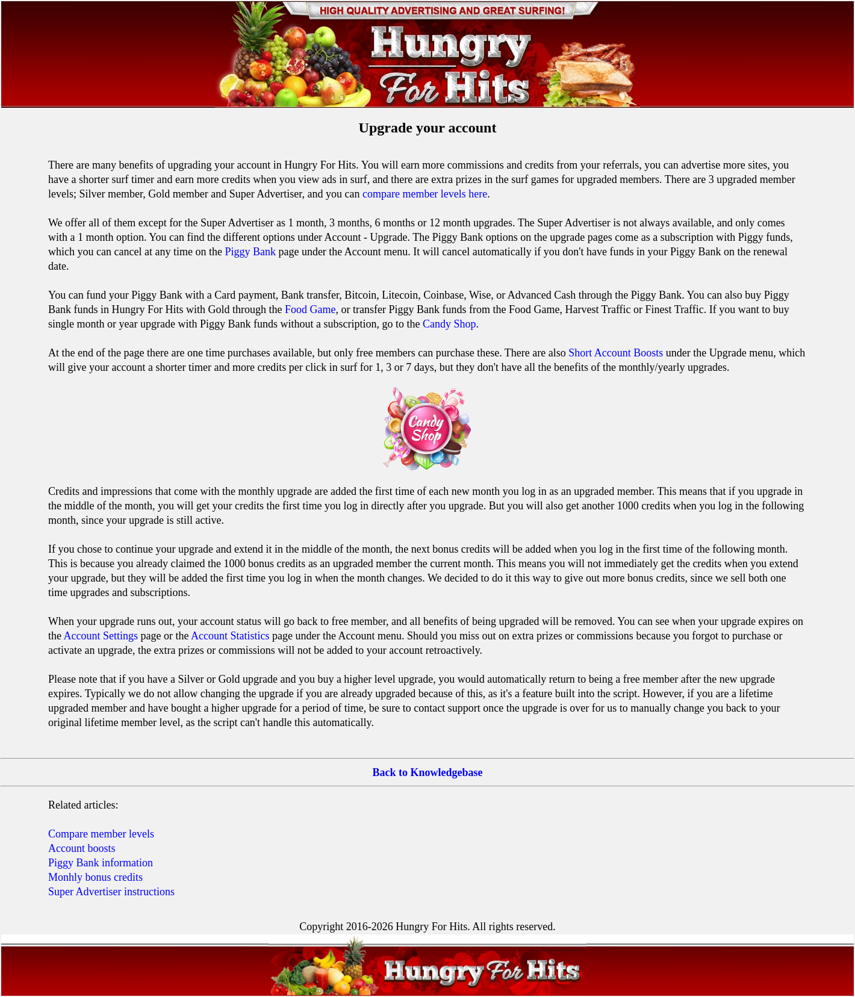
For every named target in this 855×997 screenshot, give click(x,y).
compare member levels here (424, 194)
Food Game (310, 309)
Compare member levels (101, 834)
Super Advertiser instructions (111, 892)
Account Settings (101, 636)
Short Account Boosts (615, 353)
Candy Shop (449, 324)
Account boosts (82, 848)
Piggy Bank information (100, 863)
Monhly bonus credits (95, 877)
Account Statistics (230, 636)
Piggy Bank (250, 252)
